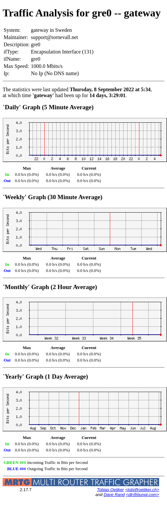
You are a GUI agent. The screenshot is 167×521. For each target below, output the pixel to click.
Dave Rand (114, 494)
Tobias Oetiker (110, 489)
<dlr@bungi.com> (142, 494)
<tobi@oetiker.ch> (142, 489)
